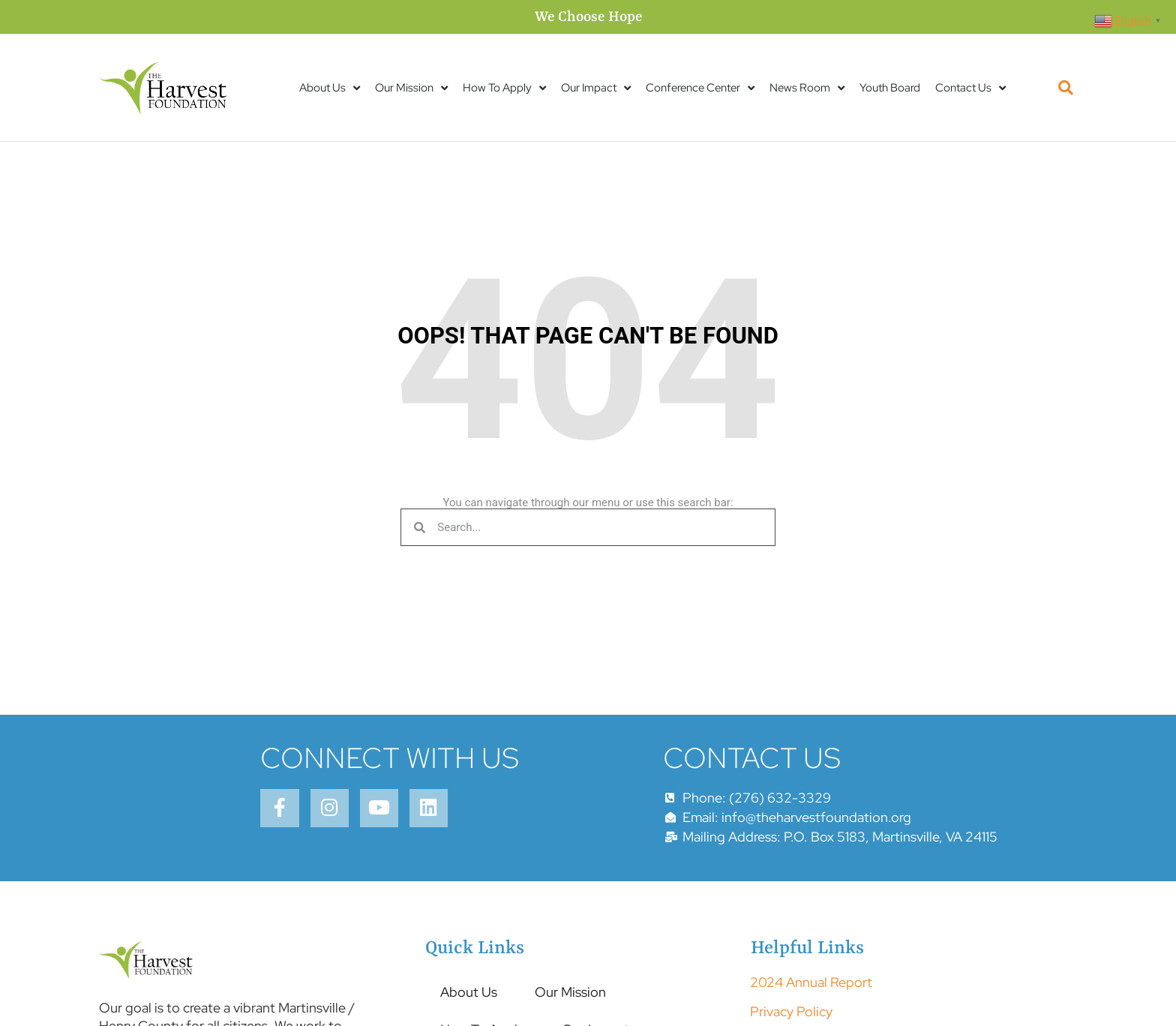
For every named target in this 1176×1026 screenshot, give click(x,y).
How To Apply (504, 88)
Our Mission (411, 88)
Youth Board (890, 87)
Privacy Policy (791, 1011)
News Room (807, 88)
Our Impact (596, 88)
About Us (329, 88)
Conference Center (700, 88)
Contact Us (970, 88)
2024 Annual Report (811, 982)
